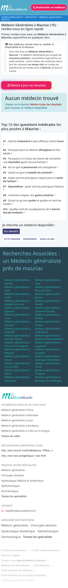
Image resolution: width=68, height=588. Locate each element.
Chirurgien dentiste (12, 475)
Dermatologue (9, 491)
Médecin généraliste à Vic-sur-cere (17, 365)
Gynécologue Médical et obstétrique (22, 480)
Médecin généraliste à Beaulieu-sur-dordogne (48, 378)
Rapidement (30, 239)
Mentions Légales (10, 555)
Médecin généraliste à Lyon (17, 420)
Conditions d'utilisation (13, 550)
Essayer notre (23, 560)
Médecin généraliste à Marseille (19, 415)
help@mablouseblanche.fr (18, 510)
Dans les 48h (47, 239)
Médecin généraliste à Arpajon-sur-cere (17, 302)
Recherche (31, 17)
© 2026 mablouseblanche (45, 550)
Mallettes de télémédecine (15, 565)
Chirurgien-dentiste (44, 525)
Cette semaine (12, 239)
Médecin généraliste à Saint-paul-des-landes (48, 358)
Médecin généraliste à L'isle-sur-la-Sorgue (25, 430)
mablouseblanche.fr (12, 17)
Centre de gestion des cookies (17, 580)
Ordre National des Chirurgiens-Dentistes (23, 575)
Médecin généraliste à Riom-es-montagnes (17, 344)
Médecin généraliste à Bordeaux (20, 425)
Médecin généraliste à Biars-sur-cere (48, 288)
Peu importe (11, 231)
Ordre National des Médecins (17, 570)
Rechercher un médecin (48, 7)
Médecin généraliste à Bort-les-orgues (17, 337)
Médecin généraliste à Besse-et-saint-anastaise (49, 337)
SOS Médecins (42, 565)
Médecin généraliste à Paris (17, 410)
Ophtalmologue (10, 485)
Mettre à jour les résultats (26, 85)
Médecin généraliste (50, 17)
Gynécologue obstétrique (18, 531)
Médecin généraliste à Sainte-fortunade (48, 309)
